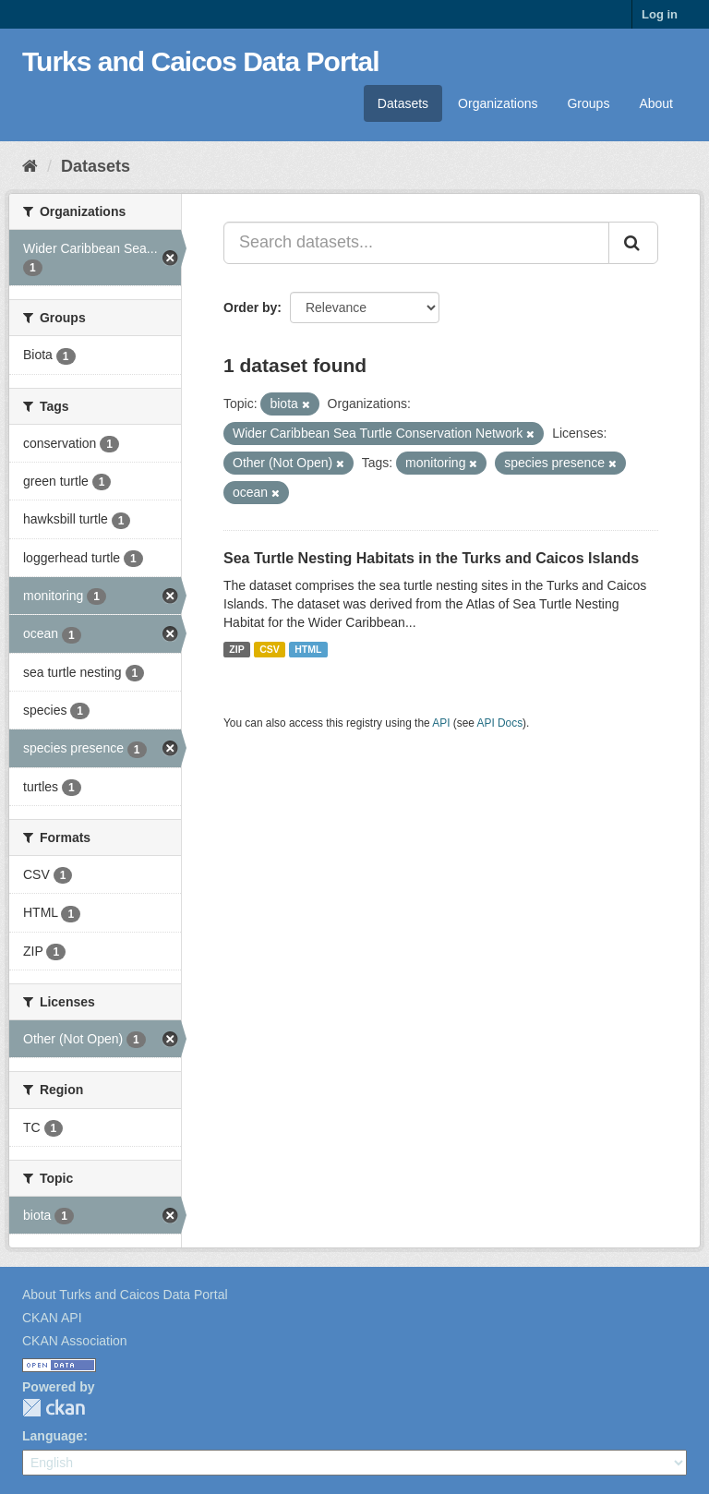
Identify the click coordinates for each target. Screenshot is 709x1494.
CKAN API (52, 1317)
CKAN (53, 1407)
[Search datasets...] (416, 243)
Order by (250, 307)
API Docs (500, 723)
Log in (660, 14)
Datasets (403, 103)
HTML (307, 649)
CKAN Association (74, 1340)
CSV (269, 649)
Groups (588, 103)
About (656, 103)
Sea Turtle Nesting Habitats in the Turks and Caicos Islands (431, 558)
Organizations (497, 103)
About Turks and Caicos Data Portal (125, 1294)
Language (52, 1435)
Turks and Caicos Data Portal (200, 61)
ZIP (236, 649)
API (441, 723)
